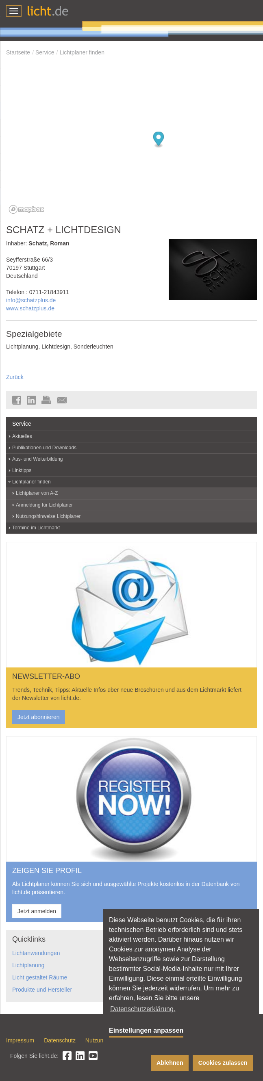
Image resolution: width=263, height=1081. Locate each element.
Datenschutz (60, 1040)
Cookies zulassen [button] (223, 1062)
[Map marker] (158, 140)
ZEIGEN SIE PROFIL (47, 871)
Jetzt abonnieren (38, 717)
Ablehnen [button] (169, 1062)
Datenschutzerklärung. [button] (142, 1008)
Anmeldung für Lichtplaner (44, 505)
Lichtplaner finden (81, 52)
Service (44, 52)
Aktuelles (22, 436)
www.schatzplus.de (30, 308)
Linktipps (21, 470)
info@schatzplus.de (31, 300)
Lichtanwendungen (36, 953)
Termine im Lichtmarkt (36, 528)
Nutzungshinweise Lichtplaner (48, 516)
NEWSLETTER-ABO (46, 676)
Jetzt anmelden (36, 911)
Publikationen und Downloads (44, 448)
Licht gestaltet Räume (39, 977)
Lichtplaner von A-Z (37, 493)
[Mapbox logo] (26, 209)
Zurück (15, 377)
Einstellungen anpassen (146, 1030)
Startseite (18, 52)
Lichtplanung (28, 965)
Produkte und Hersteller (42, 989)
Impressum (20, 1040)
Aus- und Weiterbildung (37, 459)
